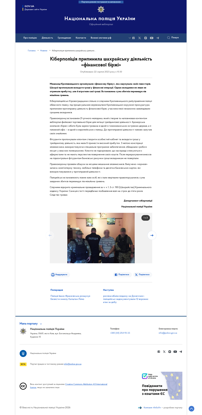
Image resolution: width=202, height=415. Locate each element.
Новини (43, 51)
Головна (31, 51)
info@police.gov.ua (168, 333)
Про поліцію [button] (30, 38)
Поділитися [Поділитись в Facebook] (124, 275)
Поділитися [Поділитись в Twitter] (144, 275)
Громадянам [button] (64, 38)
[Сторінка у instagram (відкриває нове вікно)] (145, 38)
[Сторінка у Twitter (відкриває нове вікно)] (139, 38)
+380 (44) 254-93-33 (120, 333)
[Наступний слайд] (151, 235)
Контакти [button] (81, 38)
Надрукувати (61, 275)
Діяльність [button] (47, 38)
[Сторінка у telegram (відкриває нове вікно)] (157, 38)
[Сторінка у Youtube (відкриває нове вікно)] (151, 38)
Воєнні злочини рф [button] (101, 38)
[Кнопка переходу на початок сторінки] (191, 408)
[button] (31, 323)
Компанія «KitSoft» (152, 408)
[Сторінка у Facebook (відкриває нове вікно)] (133, 38)
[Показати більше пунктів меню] (130, 37)
